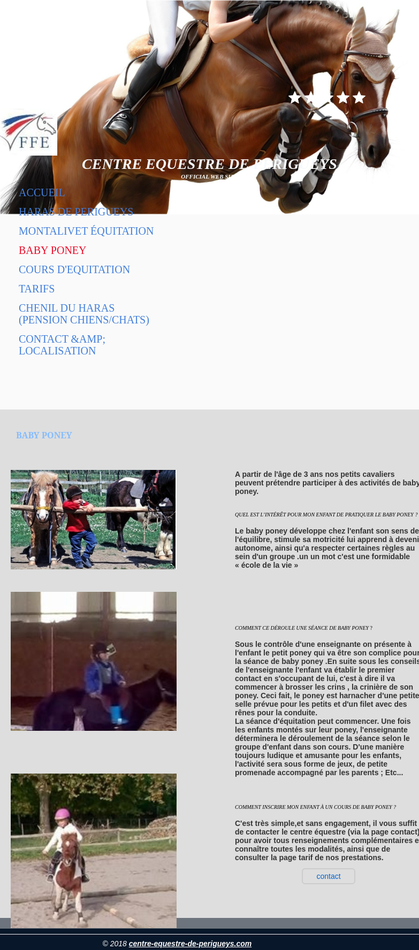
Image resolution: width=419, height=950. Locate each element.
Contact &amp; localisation (62, 345)
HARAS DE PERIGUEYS (76, 212)
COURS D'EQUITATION (74, 269)
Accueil (42, 192)
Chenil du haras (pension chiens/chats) (84, 314)
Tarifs (37, 289)
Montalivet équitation (86, 231)
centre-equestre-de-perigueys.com (190, 943)
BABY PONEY (53, 250)
